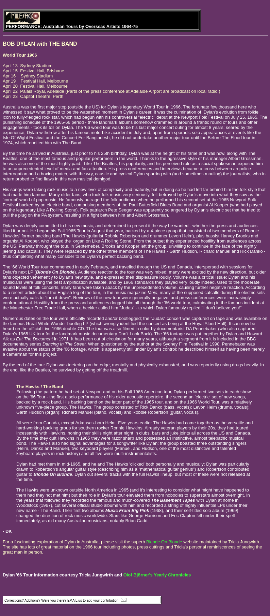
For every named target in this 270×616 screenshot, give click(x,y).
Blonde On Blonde (164, 541)
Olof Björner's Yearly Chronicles (157, 574)
